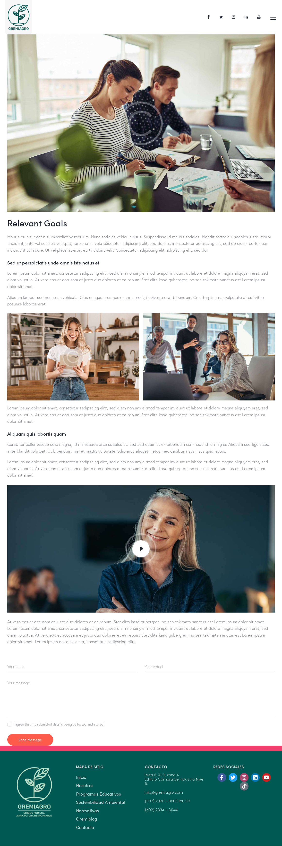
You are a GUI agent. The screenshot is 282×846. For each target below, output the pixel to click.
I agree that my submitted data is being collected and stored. (58, 724)
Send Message (33, 739)
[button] (273, 17)
